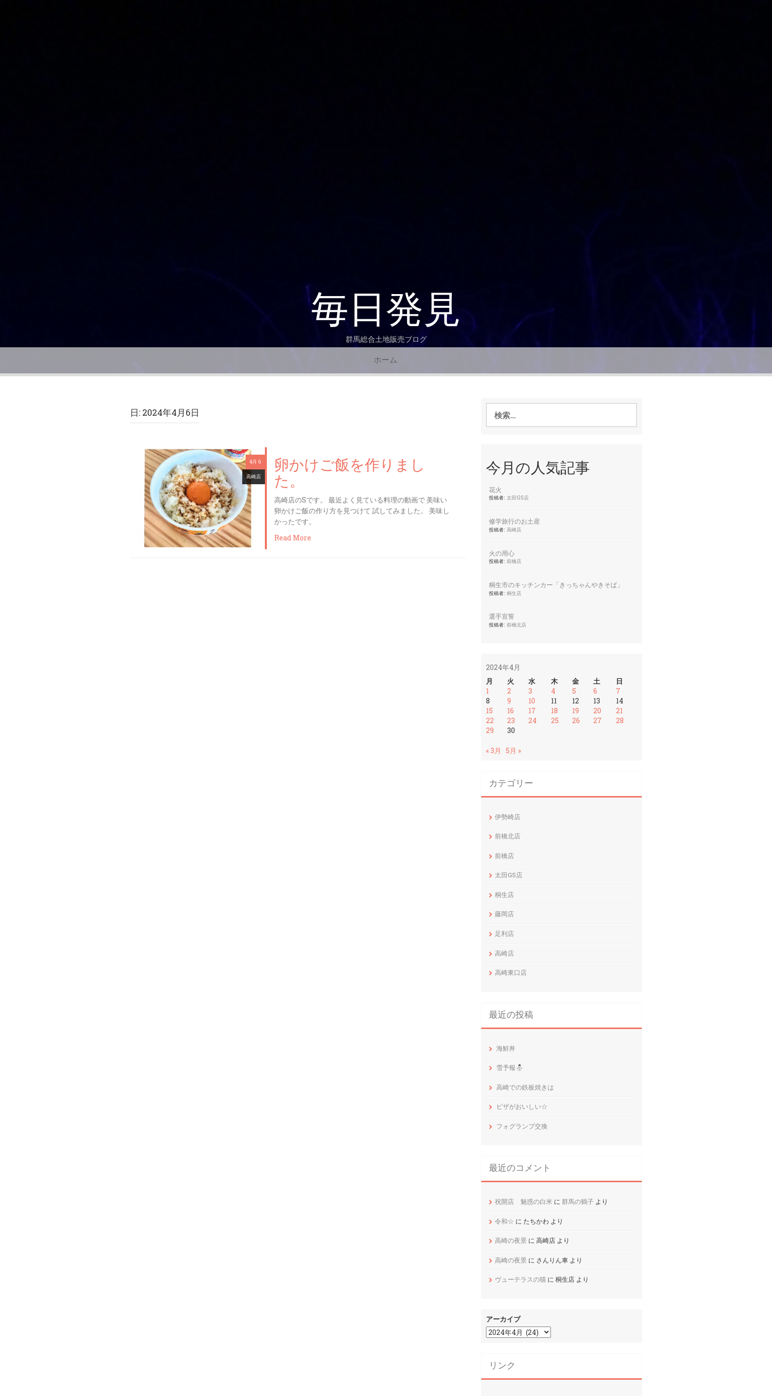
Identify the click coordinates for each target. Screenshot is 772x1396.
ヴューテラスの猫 (520, 1279)
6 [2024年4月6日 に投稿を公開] (595, 691)
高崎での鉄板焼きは (525, 1087)
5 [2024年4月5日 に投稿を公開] (574, 691)
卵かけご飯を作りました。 (349, 473)
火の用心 (502, 553)
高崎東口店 (511, 972)
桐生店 (514, 593)
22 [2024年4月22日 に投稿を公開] (490, 720)
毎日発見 (386, 309)
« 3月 (493, 750)
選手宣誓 (502, 616)
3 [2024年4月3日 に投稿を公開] (530, 691)
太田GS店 (518, 497)
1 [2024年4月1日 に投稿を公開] (487, 691)
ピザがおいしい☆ (521, 1106)
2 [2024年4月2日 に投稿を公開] (509, 691)
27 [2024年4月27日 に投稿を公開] (597, 720)
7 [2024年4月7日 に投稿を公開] (618, 691)
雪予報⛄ (509, 1067)
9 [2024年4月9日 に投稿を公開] (509, 700)
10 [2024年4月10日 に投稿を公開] (531, 700)
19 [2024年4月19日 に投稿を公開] (575, 710)
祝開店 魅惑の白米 (523, 1201)
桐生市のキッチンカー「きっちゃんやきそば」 (556, 584)
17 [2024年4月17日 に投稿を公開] (532, 710)
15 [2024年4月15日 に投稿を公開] (489, 710)
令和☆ (504, 1221)
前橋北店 (516, 624)
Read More (292, 537)
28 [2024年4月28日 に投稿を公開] (620, 720)
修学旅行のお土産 (514, 521)
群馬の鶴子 (578, 1201)
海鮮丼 (505, 1048)
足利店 (504, 933)
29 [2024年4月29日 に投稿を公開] (490, 730)
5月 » (513, 750)
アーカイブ (503, 1319)
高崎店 (253, 476)
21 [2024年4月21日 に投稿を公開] (619, 710)
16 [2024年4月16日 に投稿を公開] (510, 710)
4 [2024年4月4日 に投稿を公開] (553, 691)
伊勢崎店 (507, 816)
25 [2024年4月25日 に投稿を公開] (555, 720)
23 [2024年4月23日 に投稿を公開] (511, 720)
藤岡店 (504, 913)
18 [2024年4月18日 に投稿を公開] (554, 710)
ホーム (385, 360)
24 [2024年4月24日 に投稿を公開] (532, 720)
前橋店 (514, 561)
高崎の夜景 (511, 1240)
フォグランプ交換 (521, 1126)
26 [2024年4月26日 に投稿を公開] (576, 720)
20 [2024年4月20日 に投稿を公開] (597, 710)
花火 (495, 489)
